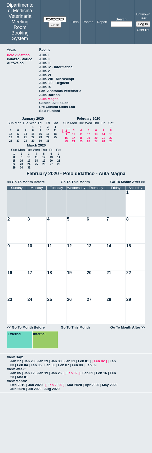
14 (25, 133)
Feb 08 (77, 365)
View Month (16, 381)
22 (33, 137)
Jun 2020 (17, 389)
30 (40, 140)
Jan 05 (15, 373)
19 (10, 137)
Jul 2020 (34, 389)
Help (75, 22)
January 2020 (33, 118)
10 (47, 130)
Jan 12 (29, 373)
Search (121, 19)
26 (10, 140)
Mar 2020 (74, 385)
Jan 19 (42, 373)
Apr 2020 (92, 385)
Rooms (87, 22)
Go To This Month (75, 182)
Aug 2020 (52, 389)
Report (102, 22)
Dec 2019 (17, 385)
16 (40, 133)
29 (33, 140)
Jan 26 (56, 373)
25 (55, 137)
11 (55, 130)
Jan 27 (15, 361)
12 (10, 133)
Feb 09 (91, 365)
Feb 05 (36, 365)
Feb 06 (49, 365)
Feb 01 (83, 361)
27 (17, 140)
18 (55, 133)
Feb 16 (101, 373)
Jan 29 (42, 361)
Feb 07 (63, 365)
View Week (16, 369)
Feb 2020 (55, 385)
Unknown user (143, 16)
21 (25, 137)
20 (17, 137)
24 (47, 137)
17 (47, 133)
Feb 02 (99, 361)
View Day (14, 357)
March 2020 (36, 145)
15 (33, 133)
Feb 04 (22, 365)
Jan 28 (29, 361)
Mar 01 (22, 377)
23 (40, 137)
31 (47, 140)
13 (17, 133)
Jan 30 (56, 361)
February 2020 (88, 118)
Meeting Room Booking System (20, 30)
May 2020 (110, 385)
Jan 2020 (35, 385)
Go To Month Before (28, 182)
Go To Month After (125, 182)
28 (25, 140)
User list (143, 30)
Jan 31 (69, 361)
